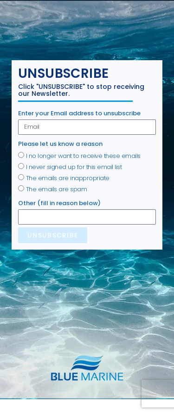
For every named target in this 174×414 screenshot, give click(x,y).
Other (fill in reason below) (59, 203)
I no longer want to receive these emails (83, 155)
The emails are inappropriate (68, 178)
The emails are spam (56, 189)
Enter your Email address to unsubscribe (79, 113)
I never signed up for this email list (74, 167)
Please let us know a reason (60, 143)
